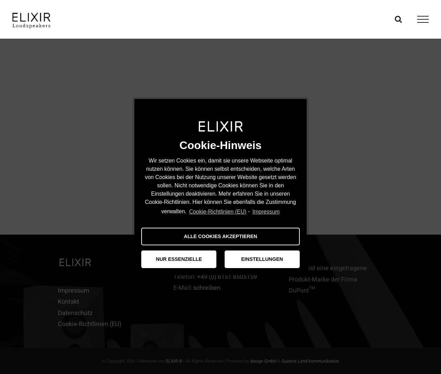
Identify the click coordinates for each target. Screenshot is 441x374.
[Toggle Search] (398, 19)
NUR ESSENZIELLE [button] (179, 259)
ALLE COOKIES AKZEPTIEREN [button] (220, 236)
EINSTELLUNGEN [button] (262, 259)
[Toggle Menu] (423, 19)
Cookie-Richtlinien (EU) (217, 212)
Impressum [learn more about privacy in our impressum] (266, 212)
